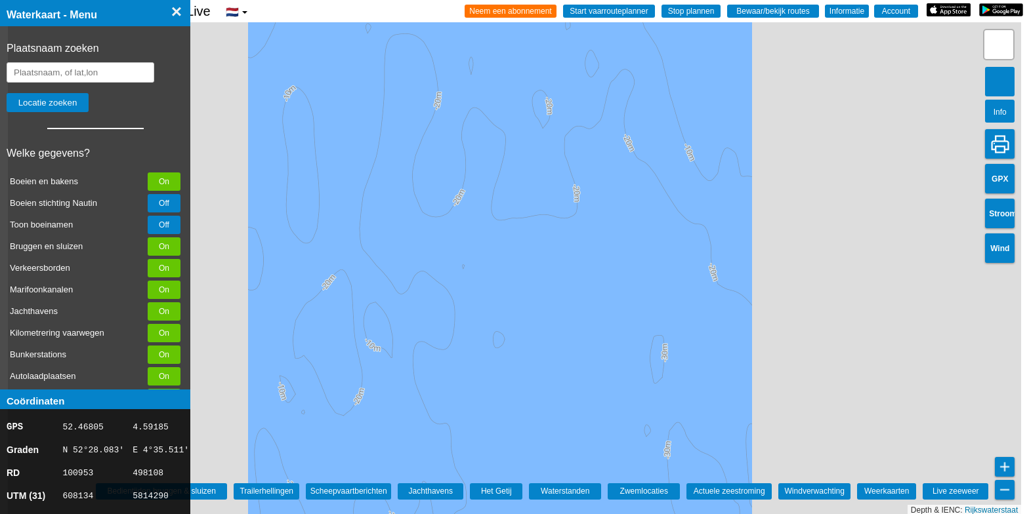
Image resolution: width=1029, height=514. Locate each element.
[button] (998, 44)
